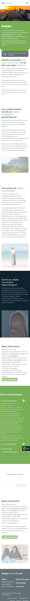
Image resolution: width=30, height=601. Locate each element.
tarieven (14, 373)
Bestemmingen (22, 584)
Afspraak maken (10, 385)
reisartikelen (18, 365)
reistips (9, 365)
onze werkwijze (13, 361)
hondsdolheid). (6, 34)
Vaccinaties (5, 7)
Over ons (20, 591)
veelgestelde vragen (17, 359)
